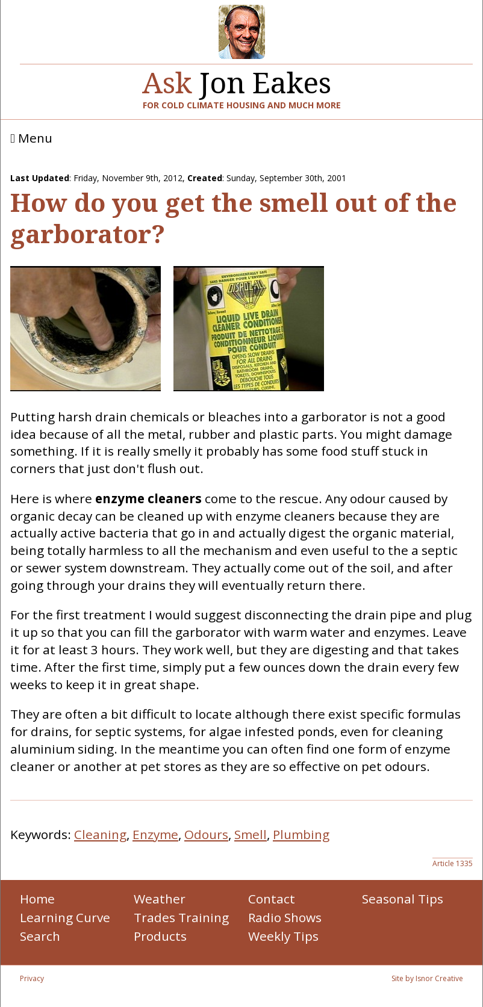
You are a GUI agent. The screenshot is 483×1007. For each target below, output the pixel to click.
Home (37, 898)
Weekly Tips (283, 936)
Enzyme (155, 834)
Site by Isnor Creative (427, 978)
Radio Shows (285, 917)
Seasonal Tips (402, 898)
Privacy (32, 978)
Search (40, 936)
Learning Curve (65, 917)
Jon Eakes (236, 77)
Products (160, 936)
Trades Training (181, 917)
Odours (206, 834)
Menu (31, 138)
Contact (271, 898)
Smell (250, 834)
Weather (159, 898)
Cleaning (100, 834)
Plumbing (301, 834)
